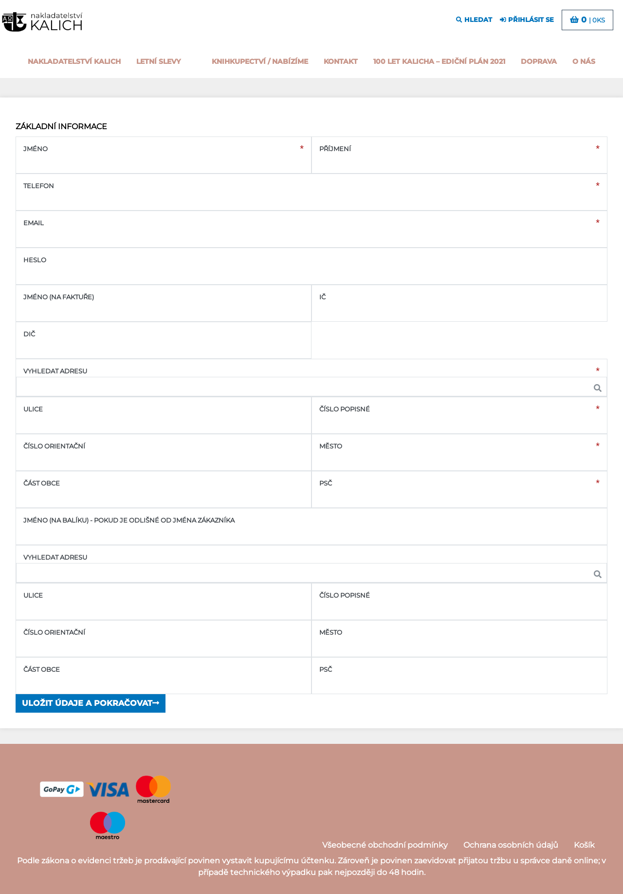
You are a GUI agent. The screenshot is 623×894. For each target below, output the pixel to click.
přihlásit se (527, 19)
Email (33, 223)
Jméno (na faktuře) (58, 297)
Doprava (539, 61)
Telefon (38, 186)
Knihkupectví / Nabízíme (260, 61)
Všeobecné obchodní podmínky (385, 845)
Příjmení (335, 149)
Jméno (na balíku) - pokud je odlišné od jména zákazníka (129, 520)
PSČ (325, 483)
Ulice (33, 409)
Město (330, 446)
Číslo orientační (54, 446)
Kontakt (341, 61)
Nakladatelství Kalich (74, 61)
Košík (584, 845)
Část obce (41, 483)
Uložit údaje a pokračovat (90, 703)
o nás (583, 61)
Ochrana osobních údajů (510, 845)
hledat (474, 19)
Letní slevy (158, 61)
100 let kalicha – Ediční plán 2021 (439, 61)
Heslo (34, 260)
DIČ (29, 334)
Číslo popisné (344, 409)
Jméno (35, 149)
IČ (322, 297)
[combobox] (311, 386)
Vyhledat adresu (55, 371)
